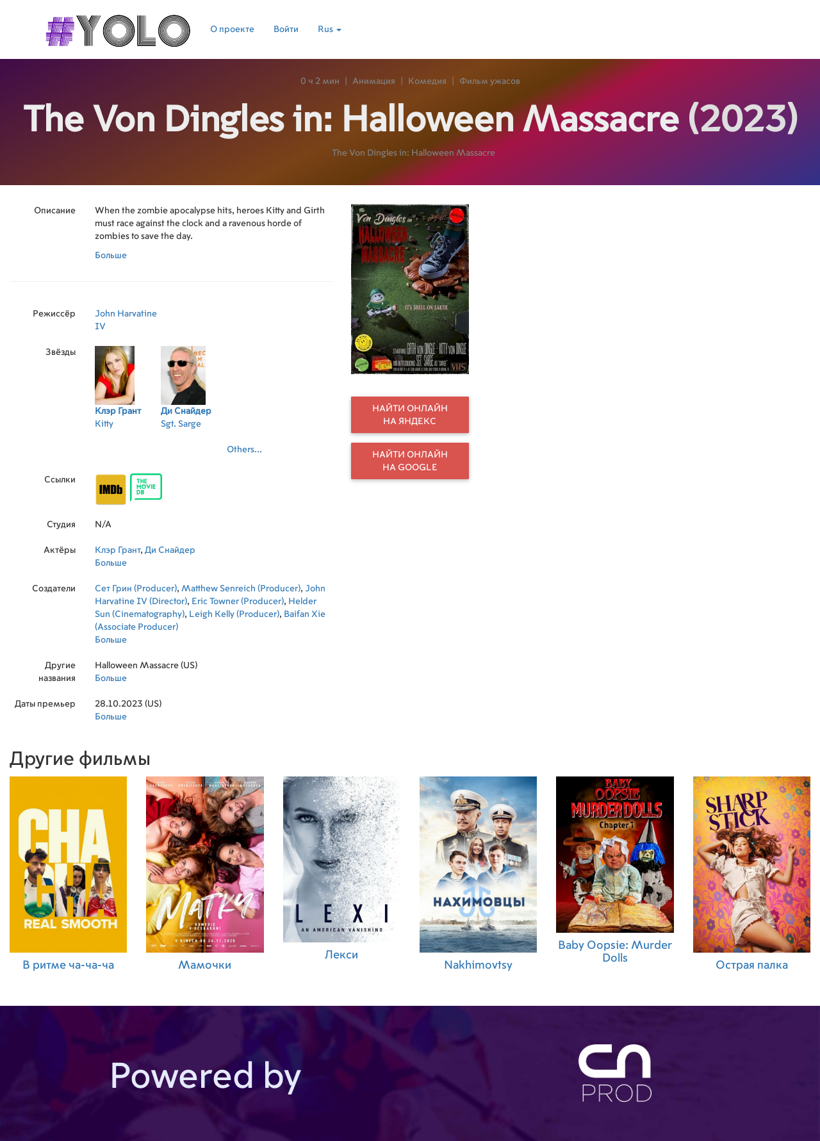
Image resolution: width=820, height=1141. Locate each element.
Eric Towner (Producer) (238, 601)
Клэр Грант (117, 550)
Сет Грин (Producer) (136, 588)
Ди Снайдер (170, 550)
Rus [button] (329, 29)
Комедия (427, 81)
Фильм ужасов (489, 81)
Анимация (373, 81)
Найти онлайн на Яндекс (410, 415)
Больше (111, 255)
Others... (244, 449)
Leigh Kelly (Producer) (234, 614)
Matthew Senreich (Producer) (240, 588)
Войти (286, 29)
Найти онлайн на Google (410, 461)
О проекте (232, 29)
